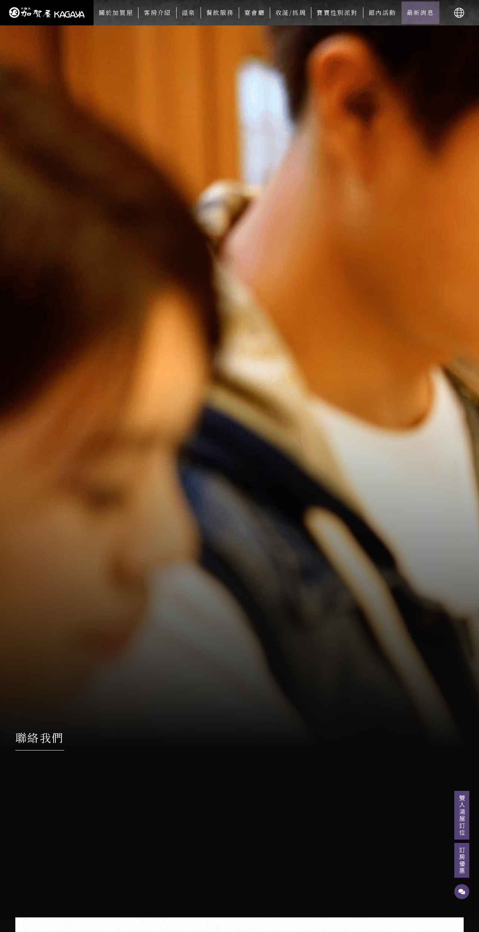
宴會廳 (254, 12)
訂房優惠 (462, 860)
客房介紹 (157, 12)
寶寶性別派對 (337, 12)
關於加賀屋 (116, 12)
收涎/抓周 (290, 12)
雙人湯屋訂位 (462, 815)
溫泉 (189, 12)
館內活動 (382, 12)
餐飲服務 (220, 12)
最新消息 (420, 12)
